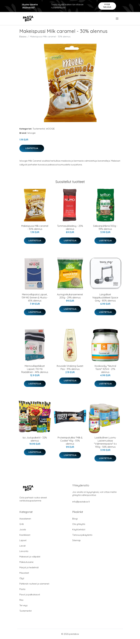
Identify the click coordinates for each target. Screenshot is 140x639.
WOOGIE (50, 128)
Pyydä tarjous (107, 5)
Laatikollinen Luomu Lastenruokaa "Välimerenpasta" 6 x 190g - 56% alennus (105, 442)
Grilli (21, 524)
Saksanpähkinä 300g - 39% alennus (105, 227)
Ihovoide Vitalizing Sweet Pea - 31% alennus (70, 367)
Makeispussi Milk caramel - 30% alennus (34, 227)
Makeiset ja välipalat (29, 556)
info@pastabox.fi (81, 501)
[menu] (117, 18)
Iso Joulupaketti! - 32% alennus (35, 439)
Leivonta (23, 551)
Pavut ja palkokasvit (29, 594)
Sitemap (76, 540)
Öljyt (21, 578)
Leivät (22, 545)
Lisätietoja (31, 148)
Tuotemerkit (39, 128)
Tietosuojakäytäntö (82, 535)
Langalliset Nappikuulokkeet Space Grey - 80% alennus (105, 297)
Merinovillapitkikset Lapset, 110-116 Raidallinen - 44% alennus (34, 369)
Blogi (75, 518)
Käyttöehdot (78, 529)
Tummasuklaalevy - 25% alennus (70, 227)
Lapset (22, 540)
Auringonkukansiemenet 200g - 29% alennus (70, 296)
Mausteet (24, 572)
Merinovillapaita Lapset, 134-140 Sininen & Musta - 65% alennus (35, 297)
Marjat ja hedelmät (29, 567)
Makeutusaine (26, 562)
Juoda (22, 529)
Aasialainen (25, 518)
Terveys (23, 605)
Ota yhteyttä (78, 524)
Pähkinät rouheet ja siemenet (34, 583)
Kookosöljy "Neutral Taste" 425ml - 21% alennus (105, 369)
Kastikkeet (24, 535)
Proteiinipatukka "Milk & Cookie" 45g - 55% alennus (70, 440)
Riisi (21, 600)
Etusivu (22, 36)
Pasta (22, 589)
